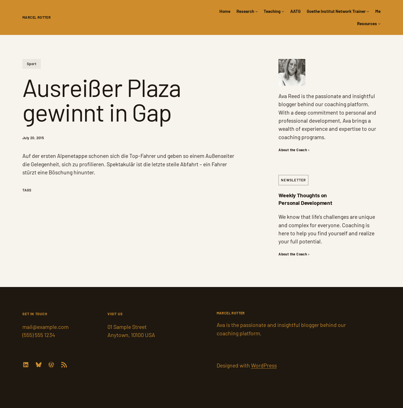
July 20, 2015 (33, 138)
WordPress (264, 365)
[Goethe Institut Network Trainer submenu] (368, 11)
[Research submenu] (256, 11)
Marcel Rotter (36, 17)
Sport (31, 63)
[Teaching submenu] (283, 11)
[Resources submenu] (379, 23)
